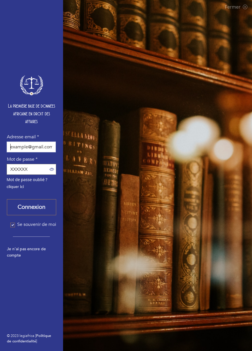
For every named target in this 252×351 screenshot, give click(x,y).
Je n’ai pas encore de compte (26, 252)
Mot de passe (22, 159)
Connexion (31, 207)
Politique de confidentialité (29, 338)
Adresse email (23, 137)
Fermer (236, 6)
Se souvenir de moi (36, 224)
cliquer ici (15, 186)
